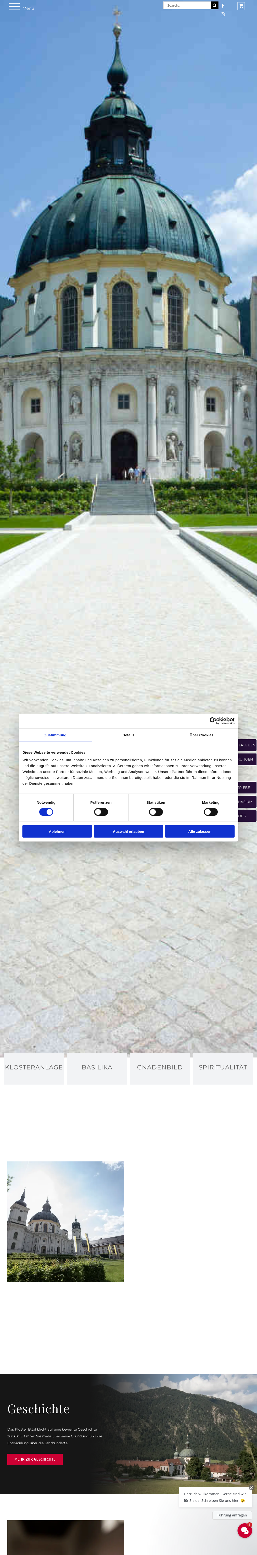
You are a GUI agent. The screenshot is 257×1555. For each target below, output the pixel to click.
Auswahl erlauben (128, 831)
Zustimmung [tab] (55, 735)
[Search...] (187, 5)
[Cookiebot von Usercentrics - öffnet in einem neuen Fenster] (213, 720)
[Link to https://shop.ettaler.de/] (241, 6)
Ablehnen (57, 831)
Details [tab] (128, 735)
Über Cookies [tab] (202, 735)
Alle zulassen (199, 831)
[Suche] (214, 5)
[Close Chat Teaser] (252, 1487)
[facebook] (223, 6)
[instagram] (223, 14)
